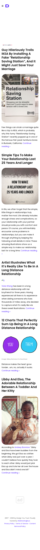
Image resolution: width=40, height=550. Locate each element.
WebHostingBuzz (24, 521)
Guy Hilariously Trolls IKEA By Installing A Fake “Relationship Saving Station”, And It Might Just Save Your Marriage (19, 59)
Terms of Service (22, 524)
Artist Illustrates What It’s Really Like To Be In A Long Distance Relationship (20, 268)
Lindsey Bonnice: (22, 447)
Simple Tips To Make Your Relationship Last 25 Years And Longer (19, 159)
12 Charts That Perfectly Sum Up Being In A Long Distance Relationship (19, 324)
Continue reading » (11, 370)
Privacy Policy (9, 524)
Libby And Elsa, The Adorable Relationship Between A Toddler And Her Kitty (19, 385)
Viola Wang (7, 286)
